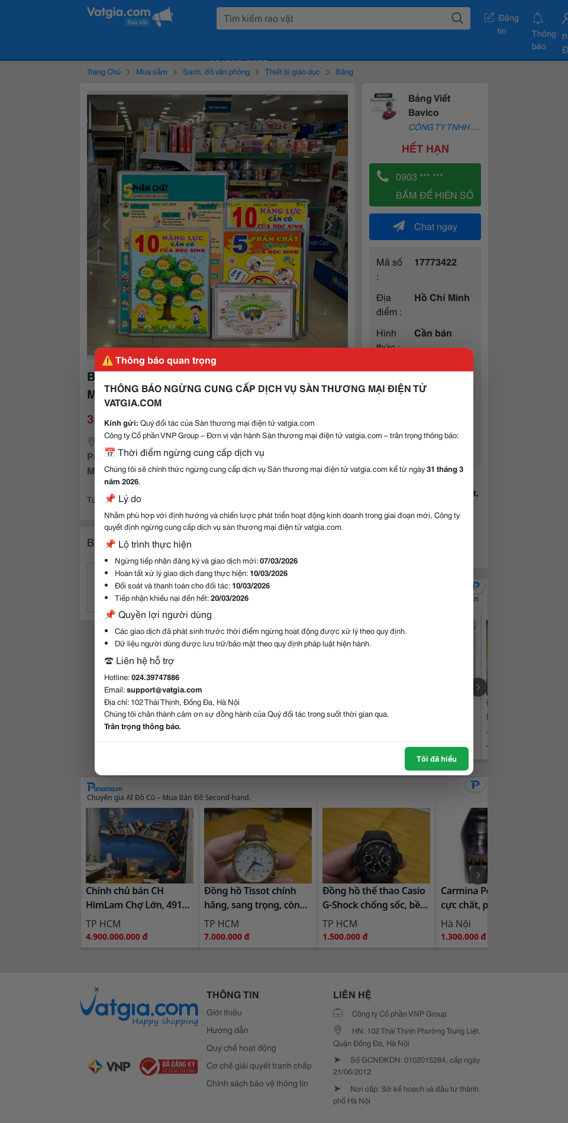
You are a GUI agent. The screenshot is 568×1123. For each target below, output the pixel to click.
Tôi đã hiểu (437, 758)
